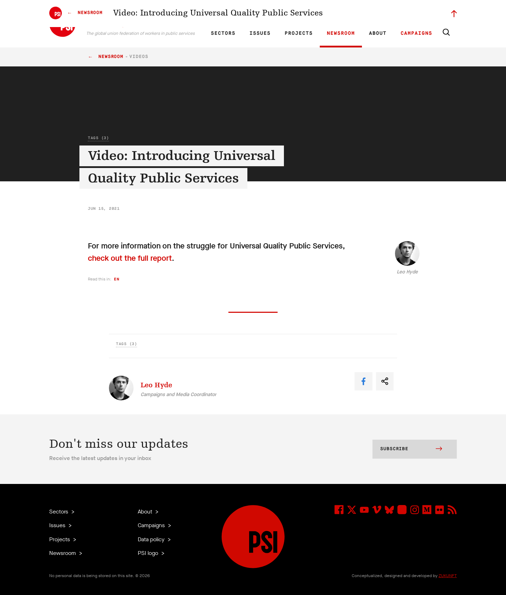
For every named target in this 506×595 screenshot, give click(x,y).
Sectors (223, 33)
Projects (299, 33)
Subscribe (411, 449)
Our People (322, 12)
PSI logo (149, 553)
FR (231, 12)
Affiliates (296, 12)
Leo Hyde (407, 272)
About (378, 33)
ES (243, 12)
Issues (260, 33)
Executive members (375, 12)
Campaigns (416, 33)
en (116, 279)
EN (219, 12)
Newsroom (341, 33)
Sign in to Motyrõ (417, 12)
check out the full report (130, 258)
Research (272, 12)
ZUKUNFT (448, 575)
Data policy (152, 539)
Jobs (344, 12)
